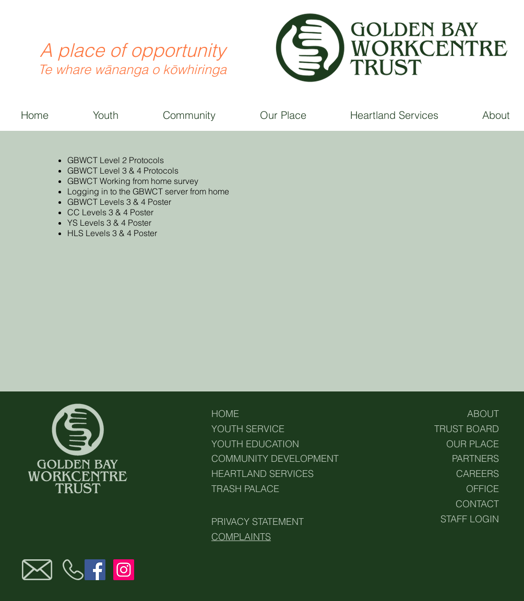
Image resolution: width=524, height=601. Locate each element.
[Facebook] (95, 569)
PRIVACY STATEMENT (257, 522)
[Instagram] (123, 569)
